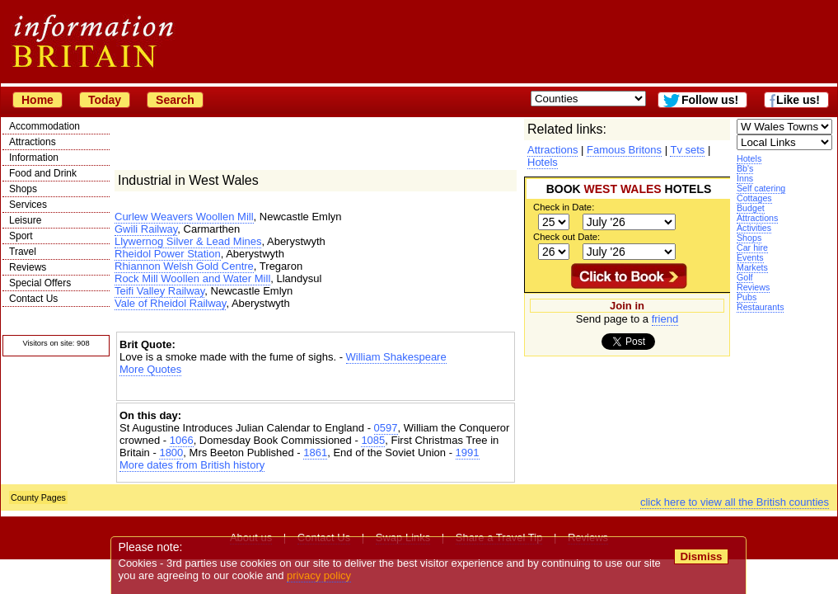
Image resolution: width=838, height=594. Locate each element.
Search (175, 99)
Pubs (746, 297)
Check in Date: (563, 207)
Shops (23, 189)
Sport (21, 236)
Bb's (745, 168)
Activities (754, 228)
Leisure (25, 220)
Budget (751, 208)
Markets (752, 267)
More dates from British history (192, 465)
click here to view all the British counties (734, 502)
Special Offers (40, 283)
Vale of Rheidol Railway (170, 303)
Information (34, 157)
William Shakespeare (396, 357)
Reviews (27, 267)
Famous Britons (624, 150)
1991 (468, 452)
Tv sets (687, 150)
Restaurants (760, 307)
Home (37, 99)
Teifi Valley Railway (159, 291)
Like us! (798, 99)
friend (665, 319)
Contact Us (33, 298)
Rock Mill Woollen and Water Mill (192, 278)
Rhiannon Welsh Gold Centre (184, 266)
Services (28, 204)
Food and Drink (43, 173)
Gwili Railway (146, 229)
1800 (171, 452)
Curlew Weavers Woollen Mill (184, 216)
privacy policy (319, 575)
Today (104, 99)
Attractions (32, 142)
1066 (182, 440)
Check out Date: (566, 237)
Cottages (754, 198)
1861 (315, 452)
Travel (22, 251)
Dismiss (701, 556)
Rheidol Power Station (168, 254)
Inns (745, 178)
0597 (386, 428)
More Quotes (150, 369)
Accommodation (44, 126)
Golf (745, 277)
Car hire (752, 247)
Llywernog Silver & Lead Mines (188, 241)
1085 (373, 440)
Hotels (749, 158)
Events (750, 257)
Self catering (761, 188)
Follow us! (709, 99)
